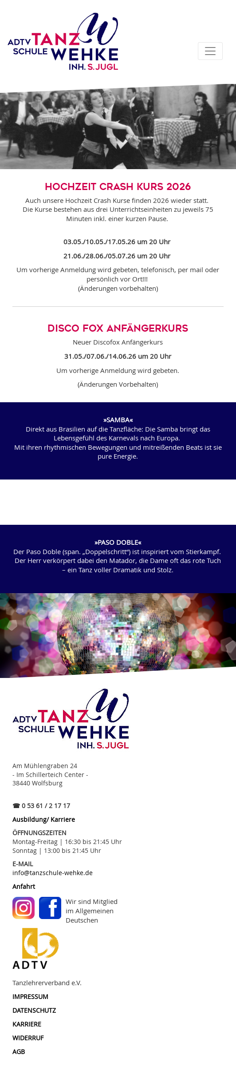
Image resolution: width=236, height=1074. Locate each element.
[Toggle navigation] (210, 51)
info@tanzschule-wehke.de (52, 872)
